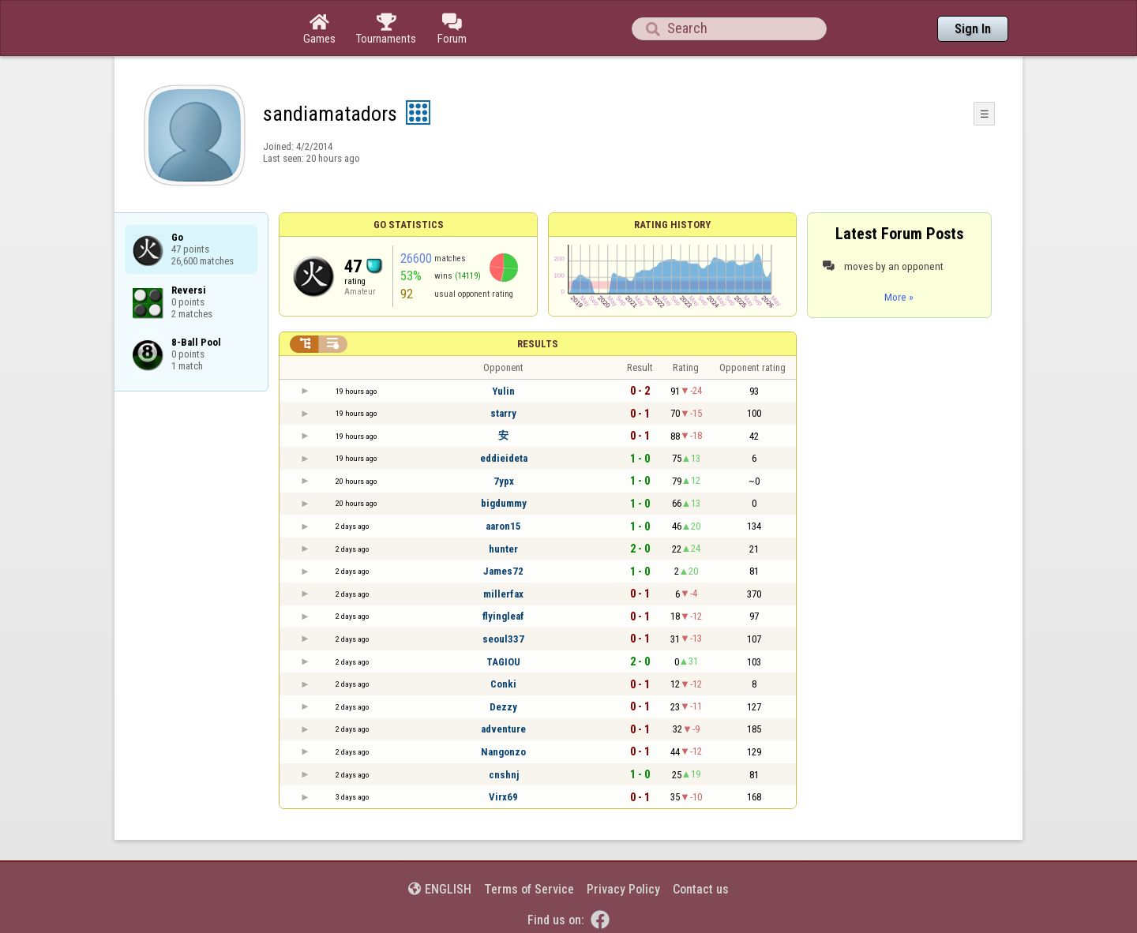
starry (503, 413)
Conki (503, 684)
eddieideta (503, 458)
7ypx (503, 481)
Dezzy (503, 707)
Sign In (973, 28)
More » (899, 296)
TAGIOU (503, 662)
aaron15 (503, 526)
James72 (503, 571)
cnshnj (504, 775)
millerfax (503, 594)
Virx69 (503, 797)
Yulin (503, 391)
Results (537, 344)
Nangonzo (503, 752)
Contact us (701, 889)
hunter (503, 549)
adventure (503, 729)
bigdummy (504, 503)
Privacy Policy (623, 889)
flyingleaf (503, 616)
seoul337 (503, 639)
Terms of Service (529, 889)
